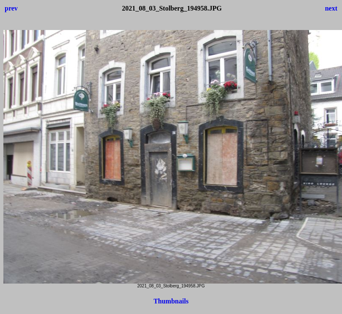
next (331, 8)
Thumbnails (171, 301)
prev (11, 8)
